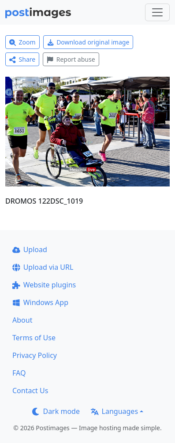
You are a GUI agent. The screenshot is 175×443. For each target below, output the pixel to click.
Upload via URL (42, 267)
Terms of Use (34, 337)
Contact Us (30, 390)
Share (22, 59)
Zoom (22, 42)
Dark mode (56, 411)
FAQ (19, 373)
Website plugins (44, 285)
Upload (29, 249)
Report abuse (71, 59)
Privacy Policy (34, 355)
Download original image (88, 42)
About (22, 320)
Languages (114, 411)
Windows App (40, 302)
